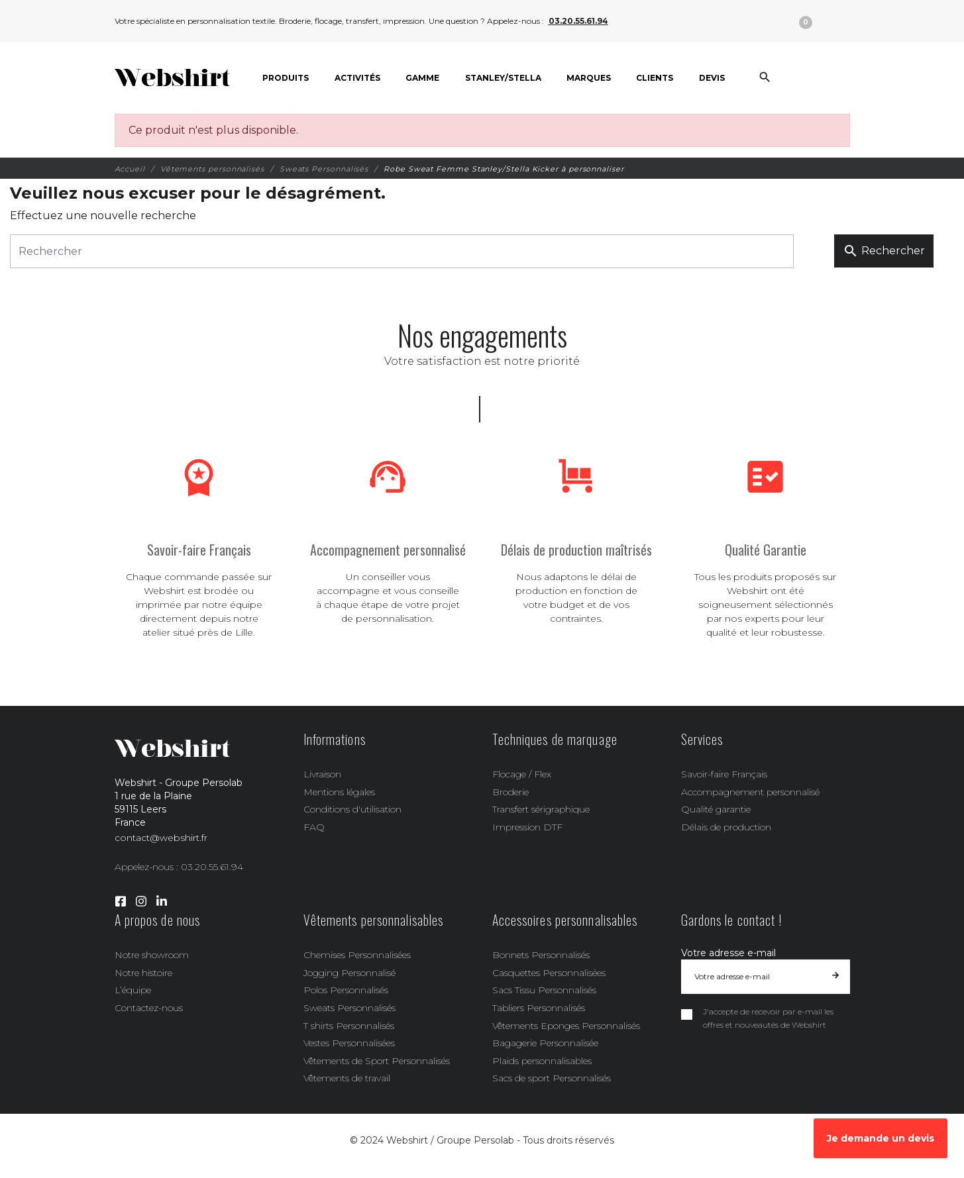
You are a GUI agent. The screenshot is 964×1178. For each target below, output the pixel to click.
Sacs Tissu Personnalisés (544, 990)
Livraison (322, 774)
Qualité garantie (716, 809)
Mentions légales (339, 792)
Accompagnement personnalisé (750, 792)
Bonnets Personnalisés (541, 955)
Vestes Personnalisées (349, 1043)
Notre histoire (143, 973)
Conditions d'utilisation (352, 809)
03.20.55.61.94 (578, 21)
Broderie (510, 792)
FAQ (314, 827)
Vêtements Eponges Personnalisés (566, 1026)
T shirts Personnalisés (348, 1026)
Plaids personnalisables (542, 1061)
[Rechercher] (402, 251)
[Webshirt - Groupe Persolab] (172, 78)
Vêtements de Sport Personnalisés (376, 1061)
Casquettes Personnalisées (549, 973)
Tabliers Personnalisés (538, 1008)
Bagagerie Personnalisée (545, 1043)
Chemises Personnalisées (357, 955)
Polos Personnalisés (345, 990)
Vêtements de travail (346, 1078)
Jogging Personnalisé (349, 973)
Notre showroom (152, 955)
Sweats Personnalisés (349, 1008)
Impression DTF (527, 827)
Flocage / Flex (521, 774)
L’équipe (133, 990)
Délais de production (726, 827)
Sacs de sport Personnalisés (551, 1078)
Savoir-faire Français (724, 774)
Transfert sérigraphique (541, 809)
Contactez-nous (149, 1008)
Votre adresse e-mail (728, 953)
